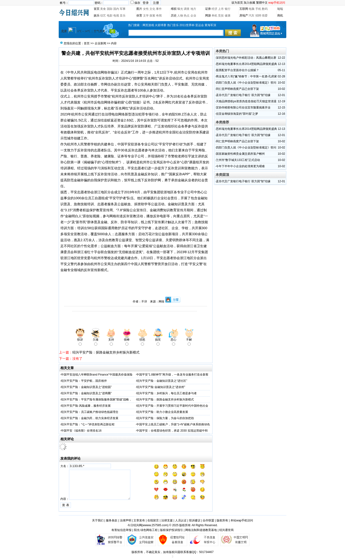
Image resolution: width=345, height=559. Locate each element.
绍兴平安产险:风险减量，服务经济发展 (85, 405)
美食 (103, 9)
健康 (227, 15)
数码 (265, 9)
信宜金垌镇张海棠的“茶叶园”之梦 (237, 113)
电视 (116, 15)
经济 (214, 9)
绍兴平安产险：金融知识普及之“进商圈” (86, 393)
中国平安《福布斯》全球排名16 (81, 430)
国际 (110, 9)
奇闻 (159, 15)
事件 (159, 9)
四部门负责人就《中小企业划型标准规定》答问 (246, 82)
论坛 (280, 9)
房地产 (243, 15)
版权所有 (222, 520)
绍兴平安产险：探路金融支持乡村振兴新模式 (105, 352)
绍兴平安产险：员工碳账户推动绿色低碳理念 (89, 412)
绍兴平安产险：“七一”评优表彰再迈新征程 (88, 424)
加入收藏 (249, 2)
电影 (110, 15)
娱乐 (96, 15)
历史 (174, 15)
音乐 (123, 15)
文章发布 (139, 520)
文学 (146, 15)
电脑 (251, 9)
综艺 (103, 15)
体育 (139, 15)
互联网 (243, 9)
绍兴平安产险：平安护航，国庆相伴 (84, 380)
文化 (152, 9)
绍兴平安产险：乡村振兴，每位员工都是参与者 (166, 393)
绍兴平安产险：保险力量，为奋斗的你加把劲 (165, 418)
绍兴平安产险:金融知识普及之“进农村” (160, 387)
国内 (116, 9)
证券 (208, 9)
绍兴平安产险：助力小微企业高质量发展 (162, 412)
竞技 (221, 15)
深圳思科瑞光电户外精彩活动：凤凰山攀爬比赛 (246, 57)
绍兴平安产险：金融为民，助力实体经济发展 (89, 418)
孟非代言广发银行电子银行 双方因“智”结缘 (243, 95)
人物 (180, 15)
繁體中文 (262, 2)
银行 (227, 9)
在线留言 (153, 520)
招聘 (258, 15)
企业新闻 (100, 43)
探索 (152, 15)
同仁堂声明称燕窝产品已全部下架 (237, 89)
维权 (174, 9)
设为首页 (237, 2)
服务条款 (111, 520)
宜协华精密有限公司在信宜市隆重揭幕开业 (243, 107)
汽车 (251, 15)
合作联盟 (208, 520)
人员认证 (181, 520)
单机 (214, 15)
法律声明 (125, 520)
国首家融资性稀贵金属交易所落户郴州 (240, 153)
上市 (221, 9)
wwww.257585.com (155, 525)
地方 (193, 9)
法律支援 (167, 520)
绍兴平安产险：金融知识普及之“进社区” (161, 380)
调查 (187, 9)
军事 (123, 9)
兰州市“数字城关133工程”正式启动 (238, 160)
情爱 (265, 15)
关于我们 (98, 520)
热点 (187, 15)
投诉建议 (195, 520)
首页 (96, 9)
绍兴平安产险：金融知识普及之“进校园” (86, 387)
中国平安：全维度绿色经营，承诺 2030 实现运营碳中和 (171, 430)
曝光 (180, 9)
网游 (208, 15)
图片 (139, 9)
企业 (193, 15)
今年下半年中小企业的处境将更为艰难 (240, 166)
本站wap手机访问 (241, 520)
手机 (258, 9)
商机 (280, 15)
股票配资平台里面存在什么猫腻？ (237, 70)
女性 (146, 9)
